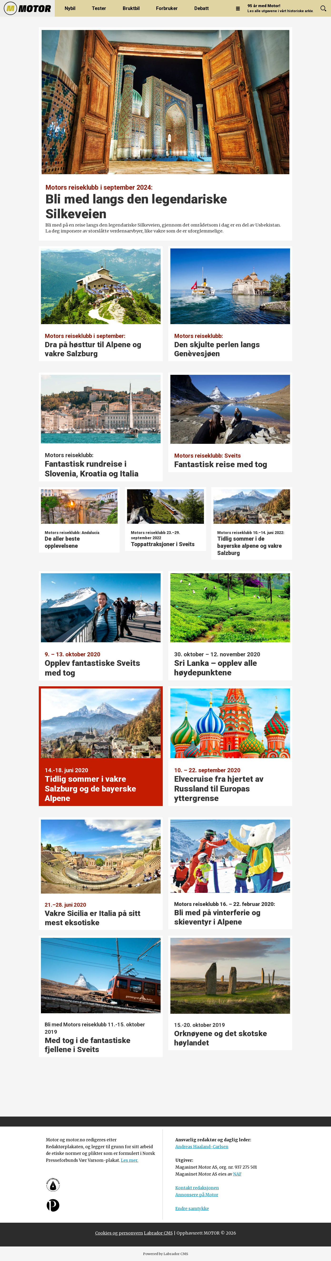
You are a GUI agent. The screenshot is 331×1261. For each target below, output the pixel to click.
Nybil (70, 8)
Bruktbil (131, 8)
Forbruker (167, 8)
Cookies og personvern (119, 1233)
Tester (99, 8)
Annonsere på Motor (196, 1194)
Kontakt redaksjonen (197, 1188)
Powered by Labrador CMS (165, 1254)
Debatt (201, 8)
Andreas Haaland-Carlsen (201, 1146)
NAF (237, 1174)
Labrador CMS (158, 1233)
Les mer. (129, 1160)
